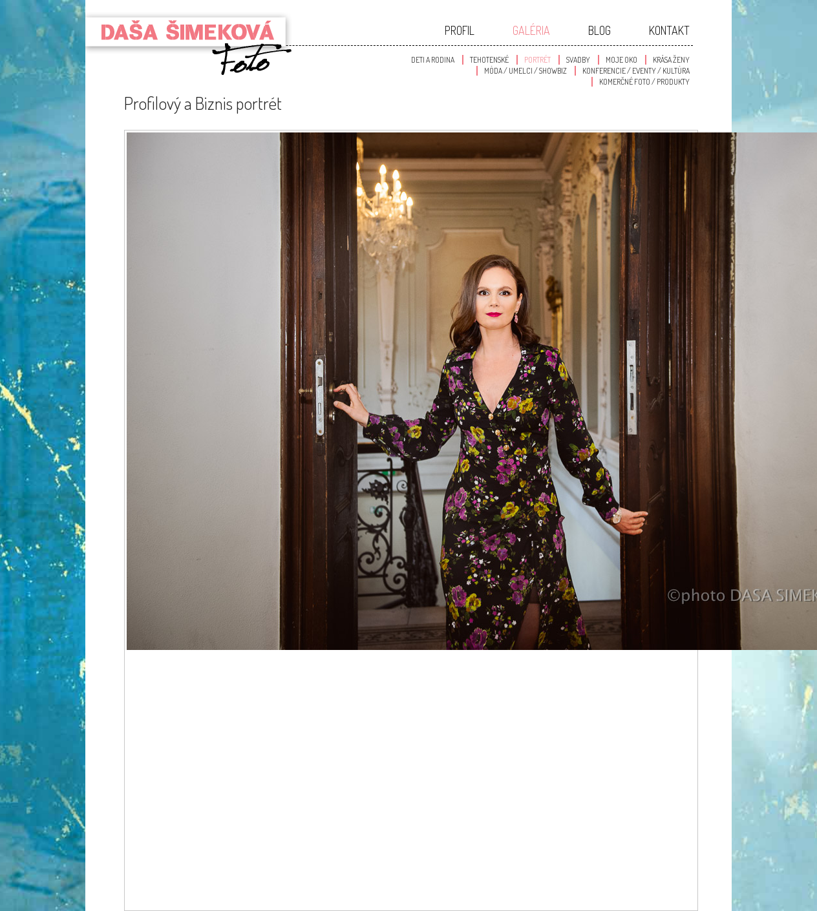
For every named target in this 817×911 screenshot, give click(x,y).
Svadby (578, 60)
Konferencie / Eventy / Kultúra (636, 71)
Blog (599, 30)
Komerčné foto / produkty (644, 82)
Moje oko (621, 60)
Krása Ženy (671, 60)
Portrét (537, 60)
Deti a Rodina (432, 60)
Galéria (531, 30)
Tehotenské (489, 60)
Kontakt (669, 30)
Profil (459, 30)
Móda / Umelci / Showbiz (525, 71)
